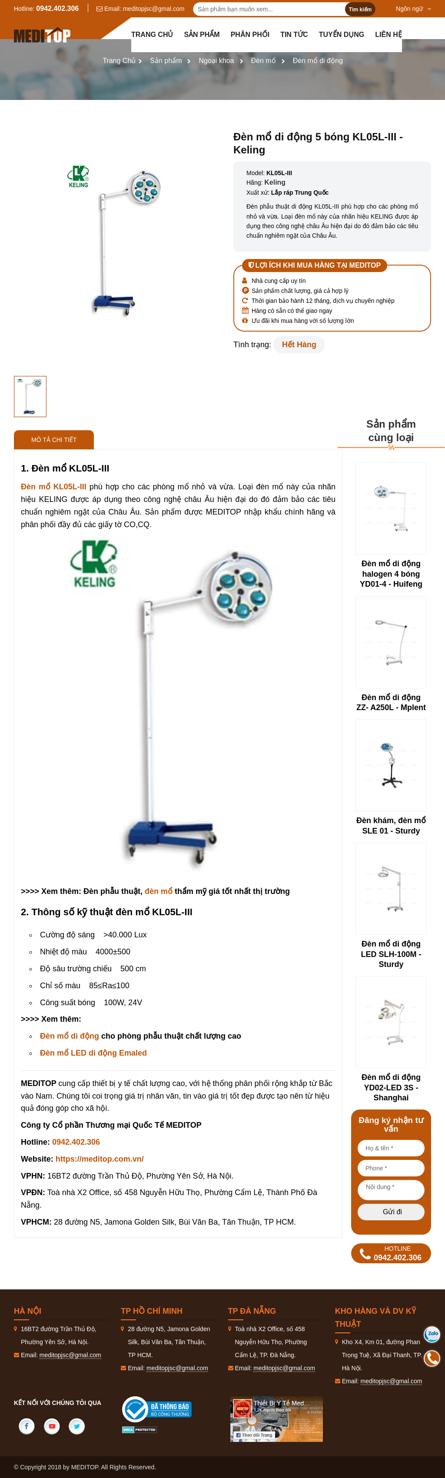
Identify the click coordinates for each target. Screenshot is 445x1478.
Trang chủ (152, 34)
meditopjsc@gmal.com (154, 8)
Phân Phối (250, 34)
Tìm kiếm (360, 10)
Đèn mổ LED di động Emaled (93, 1053)
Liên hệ (388, 34)
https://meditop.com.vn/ (100, 1159)
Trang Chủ (119, 60)
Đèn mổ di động (318, 60)
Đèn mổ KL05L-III (53, 486)
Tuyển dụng (342, 34)
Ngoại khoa (216, 60)
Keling (275, 182)
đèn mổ (159, 891)
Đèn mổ (263, 60)
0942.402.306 (57, 8)
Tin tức (294, 34)
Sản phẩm (201, 34)
